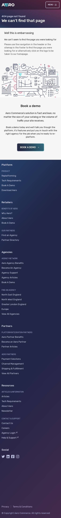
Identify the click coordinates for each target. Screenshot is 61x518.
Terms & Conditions (22, 506)
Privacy (5, 506)
